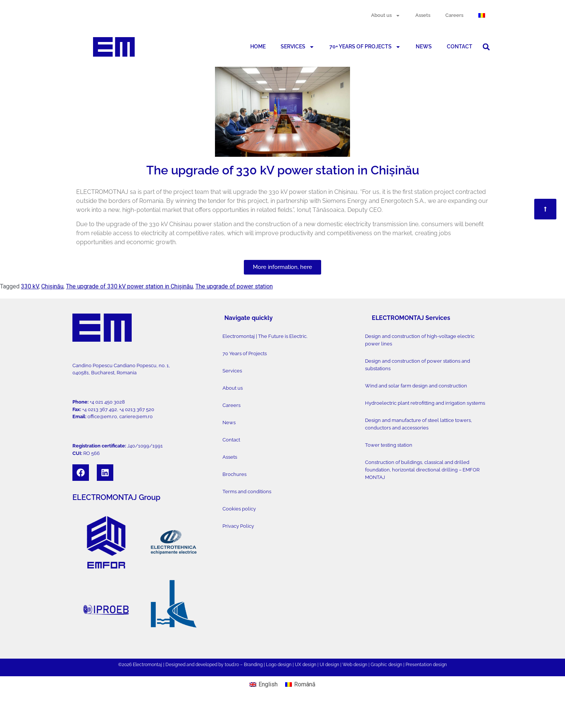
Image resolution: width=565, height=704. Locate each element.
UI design (329, 664)
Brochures (234, 474)
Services (232, 371)
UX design (305, 664)
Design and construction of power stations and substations (417, 364)
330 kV (30, 286)
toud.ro (232, 664)
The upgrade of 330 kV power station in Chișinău (129, 286)
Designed (175, 664)
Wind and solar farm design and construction (416, 386)
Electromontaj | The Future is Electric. (264, 336)
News (229, 422)
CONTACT (459, 47)
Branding (253, 664)
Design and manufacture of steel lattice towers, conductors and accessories (418, 424)
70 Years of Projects (244, 353)
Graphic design (386, 664)
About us (385, 15)
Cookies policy (239, 509)
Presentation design (426, 664)
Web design (355, 664)
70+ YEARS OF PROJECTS (365, 47)
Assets (422, 15)
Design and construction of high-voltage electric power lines (420, 340)
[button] (486, 47)
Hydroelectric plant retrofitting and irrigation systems (425, 403)
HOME (258, 47)
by (221, 664)
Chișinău (52, 286)
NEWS (424, 47)
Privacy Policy (238, 526)
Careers (454, 15)
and (190, 664)
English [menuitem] (268, 684)
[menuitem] (482, 15)
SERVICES (297, 47)
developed (206, 664)
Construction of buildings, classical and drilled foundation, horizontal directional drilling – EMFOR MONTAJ (422, 469)
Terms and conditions (246, 491)
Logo (271, 664)
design (285, 664)
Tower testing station (388, 445)
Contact (231, 440)
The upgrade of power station (234, 286)
